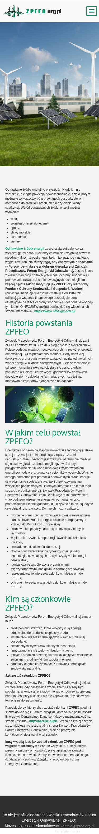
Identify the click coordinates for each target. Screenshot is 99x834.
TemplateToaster (67, 831)
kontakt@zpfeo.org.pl (77, 825)
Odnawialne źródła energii (24, 248)
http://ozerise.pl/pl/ (43, 721)
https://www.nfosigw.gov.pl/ (54, 311)
